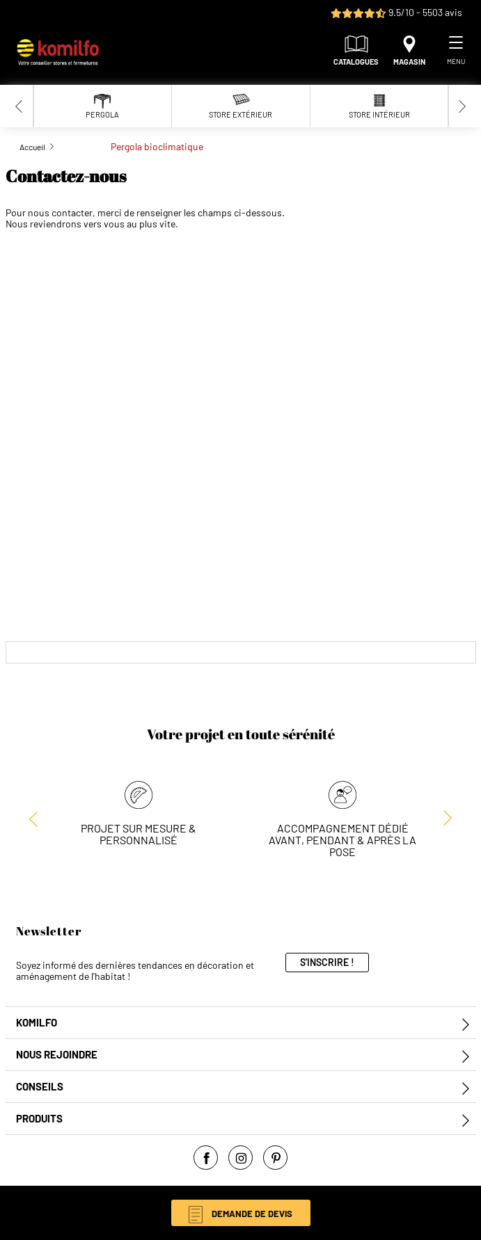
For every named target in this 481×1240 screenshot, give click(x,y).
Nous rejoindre (56, 1054)
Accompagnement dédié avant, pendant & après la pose (342, 839)
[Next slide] (462, 106)
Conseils (39, 1086)
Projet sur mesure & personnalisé (138, 833)
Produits (39, 1118)
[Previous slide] (19, 106)
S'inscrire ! (327, 962)
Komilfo (36, 1022)
